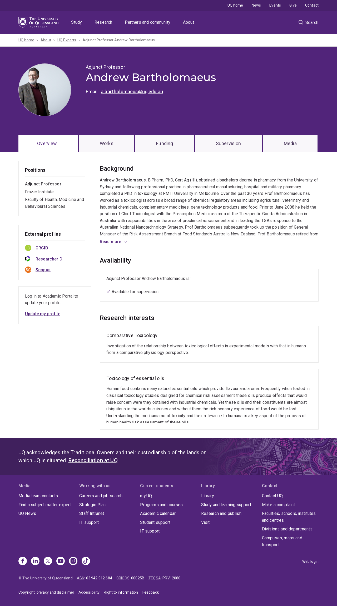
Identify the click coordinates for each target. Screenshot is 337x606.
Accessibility (89, 592)
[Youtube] (60, 561)
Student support (155, 522)
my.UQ (146, 495)
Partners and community (147, 22)
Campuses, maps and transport (282, 541)
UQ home (235, 5)
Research (103, 22)
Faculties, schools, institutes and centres (289, 517)
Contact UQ (272, 495)
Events (275, 5)
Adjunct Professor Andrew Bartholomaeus (119, 40)
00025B (137, 578)
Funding (164, 143)
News (256, 5)
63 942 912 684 (99, 578)
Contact (312, 5)
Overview (47, 143)
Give (293, 5)
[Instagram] (73, 561)
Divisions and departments (287, 528)
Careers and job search (100, 495)
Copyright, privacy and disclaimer (46, 592)
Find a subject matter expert (44, 504)
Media (290, 143)
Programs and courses (161, 504)
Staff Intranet (91, 513)
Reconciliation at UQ (93, 460)
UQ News (27, 513)
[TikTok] (86, 561)
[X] (48, 561)
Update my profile (42, 313)
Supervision (228, 143)
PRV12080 (171, 578)
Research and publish (221, 513)
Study (76, 22)
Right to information (121, 592)
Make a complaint (278, 504)
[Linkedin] (35, 561)
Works (106, 143)
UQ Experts (66, 40)
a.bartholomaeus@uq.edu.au (132, 91)
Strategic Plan (92, 504)
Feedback (150, 592)
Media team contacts (38, 495)
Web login (310, 561)
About (188, 22)
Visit (205, 522)
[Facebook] (22, 561)
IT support (89, 522)
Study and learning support (226, 504)
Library (207, 495)
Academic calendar (158, 513)
